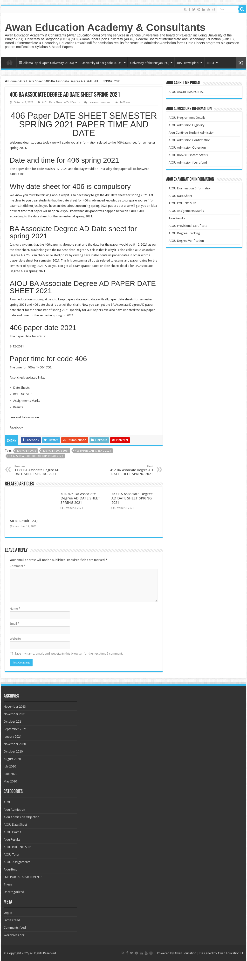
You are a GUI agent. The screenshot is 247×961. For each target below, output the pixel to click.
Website (15, 638)
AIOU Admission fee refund (188, 162)
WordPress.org (14, 935)
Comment (18, 566)
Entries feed (12, 920)
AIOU (7, 802)
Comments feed (15, 927)
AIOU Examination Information (190, 188)
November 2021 (15, 714)
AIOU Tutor (12, 854)
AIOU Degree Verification (186, 240)
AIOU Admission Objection (187, 147)
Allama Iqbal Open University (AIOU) (46, 63)
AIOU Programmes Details (187, 117)
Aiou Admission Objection (21, 817)
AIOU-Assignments (17, 862)
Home (10, 62)
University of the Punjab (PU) (149, 63)
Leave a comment (100, 102)
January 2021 (12, 736)
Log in (8, 912)
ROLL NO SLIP (22, 394)
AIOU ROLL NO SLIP (182, 203)
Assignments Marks (26, 400)
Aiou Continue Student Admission (191, 132)
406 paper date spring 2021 (93, 450)
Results (18, 407)
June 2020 (10, 774)
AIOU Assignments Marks (186, 211)
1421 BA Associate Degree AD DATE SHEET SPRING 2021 (39, 470)
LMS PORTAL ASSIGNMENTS (23, 877)
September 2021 (15, 729)
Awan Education (185, 953)
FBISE (211, 63)
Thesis (8, 884)
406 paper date (26, 450)
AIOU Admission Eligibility (186, 125)
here (87, 255)
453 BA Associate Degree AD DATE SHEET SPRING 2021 (132, 498)
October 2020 (13, 751)
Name (15, 608)
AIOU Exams (72, 102)
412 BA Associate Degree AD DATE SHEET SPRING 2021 (128, 470)
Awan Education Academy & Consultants (105, 27)
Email (14, 623)
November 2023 (15, 706)
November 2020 (15, 744)
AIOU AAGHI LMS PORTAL (186, 92)
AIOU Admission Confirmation (190, 140)
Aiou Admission (14, 809)
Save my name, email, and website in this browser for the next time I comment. (68, 653)
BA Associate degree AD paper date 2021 (36, 456)
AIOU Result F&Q (24, 521)
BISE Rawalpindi (188, 63)
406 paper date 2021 (55, 450)
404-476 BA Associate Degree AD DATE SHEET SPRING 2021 (80, 498)
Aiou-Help (10, 869)
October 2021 (13, 721)
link (70, 260)
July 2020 (10, 766)
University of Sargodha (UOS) (102, 63)
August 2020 (12, 759)
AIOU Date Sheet (31, 81)
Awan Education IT (230, 953)
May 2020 (10, 781)
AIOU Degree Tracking (184, 233)
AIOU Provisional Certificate (188, 226)
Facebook (16, 427)
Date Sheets (21, 387)
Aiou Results (177, 218)
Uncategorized (14, 892)
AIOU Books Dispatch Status (188, 155)
